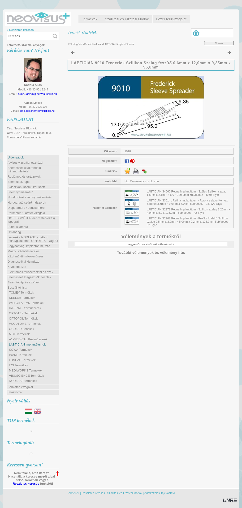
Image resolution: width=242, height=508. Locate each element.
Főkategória (75, 44)
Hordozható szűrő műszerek (27, 202)
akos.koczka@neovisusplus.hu (37, 94)
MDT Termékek (19, 334)
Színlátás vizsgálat (20, 387)
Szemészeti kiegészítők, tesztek (29, 277)
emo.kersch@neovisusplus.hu (37, 110)
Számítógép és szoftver (24, 282)
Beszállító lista (92, 44)
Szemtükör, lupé (19, 182)
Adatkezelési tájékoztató (159, 493)
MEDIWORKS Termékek (25, 370)
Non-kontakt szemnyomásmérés (30, 197)
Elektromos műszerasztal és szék (30, 272)
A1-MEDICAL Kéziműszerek (28, 339)
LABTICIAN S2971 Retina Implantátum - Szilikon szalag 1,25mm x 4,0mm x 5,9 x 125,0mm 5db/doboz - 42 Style (188, 211)
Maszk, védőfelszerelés (23, 251)
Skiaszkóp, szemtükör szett (26, 187)
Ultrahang (14, 232)
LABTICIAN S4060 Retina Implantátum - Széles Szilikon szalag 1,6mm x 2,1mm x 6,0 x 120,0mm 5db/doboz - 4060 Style (186, 193)
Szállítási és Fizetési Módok (124, 493)
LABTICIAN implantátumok (27, 344)
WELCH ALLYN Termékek (26, 303)
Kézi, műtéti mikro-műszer (25, 256)
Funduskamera (18, 227)
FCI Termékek (18, 365)
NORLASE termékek (23, 381)
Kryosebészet (17, 267)
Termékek (73, 493)
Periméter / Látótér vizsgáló (26, 213)
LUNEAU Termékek (22, 360)
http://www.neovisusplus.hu (142, 181)
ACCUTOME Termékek (25, 323)
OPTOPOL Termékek (23, 318)
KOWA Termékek (20, 349)
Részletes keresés (26, 483)
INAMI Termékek (20, 355)
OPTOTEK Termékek (23, 313)
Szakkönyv (15, 392)
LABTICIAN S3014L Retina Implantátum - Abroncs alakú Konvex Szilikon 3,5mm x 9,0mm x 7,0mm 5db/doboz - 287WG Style (187, 202)
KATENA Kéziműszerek (25, 308)
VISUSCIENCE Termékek (26, 375)
